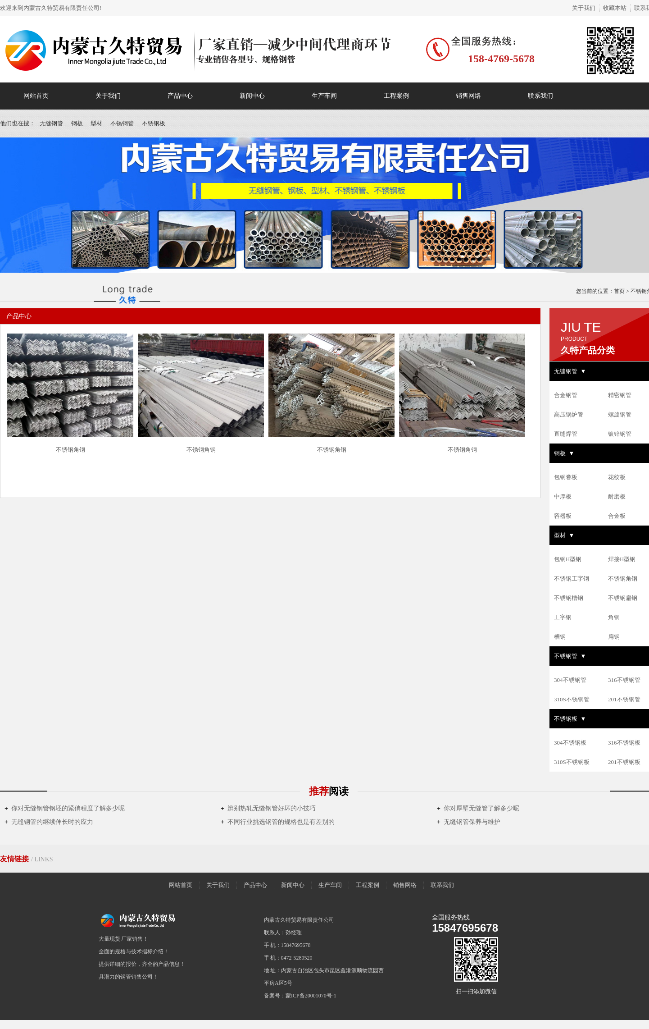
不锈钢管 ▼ (570, 656)
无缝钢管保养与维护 (468, 822)
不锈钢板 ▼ (570, 718)
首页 (619, 291)
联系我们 (540, 95)
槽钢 (560, 636)
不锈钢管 (122, 123)
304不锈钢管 (570, 680)
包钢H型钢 (567, 559)
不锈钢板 (153, 123)
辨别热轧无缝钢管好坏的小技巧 (268, 808)
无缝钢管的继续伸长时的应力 (49, 822)
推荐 (329, 791)
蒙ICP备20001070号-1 (311, 995)
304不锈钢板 (570, 742)
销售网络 (468, 95)
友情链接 (15, 859)
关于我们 (583, 8)
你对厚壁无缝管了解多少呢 (478, 808)
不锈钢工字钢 (571, 578)
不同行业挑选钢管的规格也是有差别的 (278, 822)
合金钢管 (565, 395)
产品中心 (180, 95)
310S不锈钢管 (572, 699)
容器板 (563, 515)
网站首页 (36, 95)
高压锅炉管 (568, 414)
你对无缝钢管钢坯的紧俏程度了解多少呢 (65, 808)
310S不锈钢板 (572, 762)
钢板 (77, 123)
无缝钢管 (51, 123)
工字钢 (563, 617)
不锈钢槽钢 (568, 598)
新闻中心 (252, 95)
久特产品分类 (588, 350)
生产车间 (324, 95)
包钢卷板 (565, 477)
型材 (96, 123)
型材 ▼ (564, 535)
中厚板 (563, 496)
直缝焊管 (565, 433)
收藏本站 (614, 8)
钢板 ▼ (564, 453)
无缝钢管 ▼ (570, 371)
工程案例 (396, 95)
